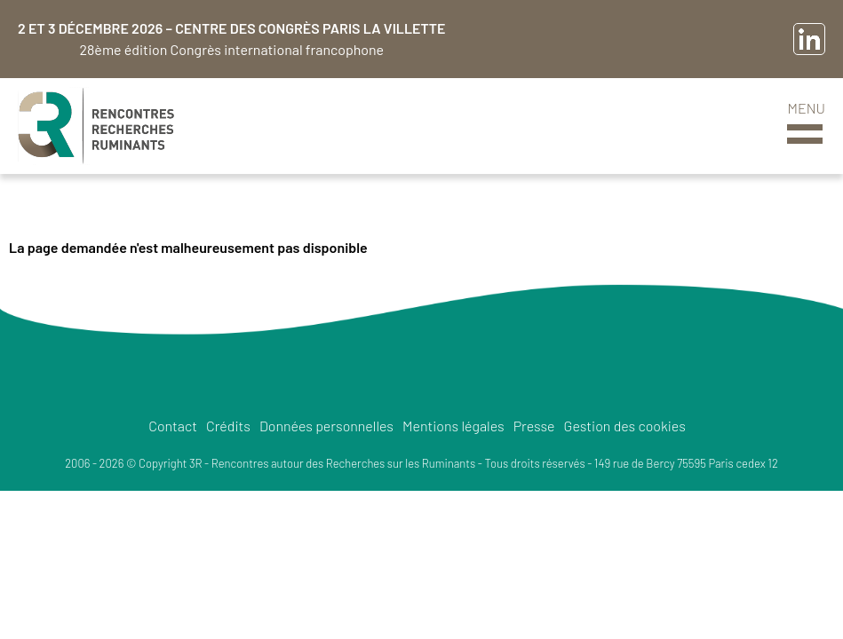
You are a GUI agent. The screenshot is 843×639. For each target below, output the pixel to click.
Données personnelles (326, 425)
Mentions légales (453, 425)
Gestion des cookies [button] (625, 425)
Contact (172, 425)
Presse (534, 425)
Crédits (228, 425)
